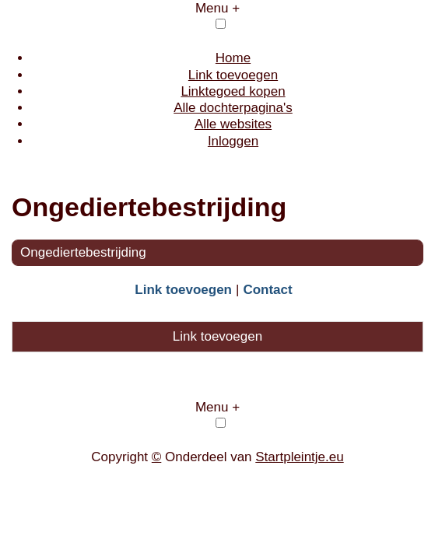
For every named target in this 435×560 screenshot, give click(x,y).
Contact (267, 289)
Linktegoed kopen (233, 91)
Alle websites (233, 124)
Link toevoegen (233, 75)
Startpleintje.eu (299, 457)
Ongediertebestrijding (83, 252)
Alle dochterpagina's (233, 107)
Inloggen (233, 141)
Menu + (217, 8)
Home (233, 58)
